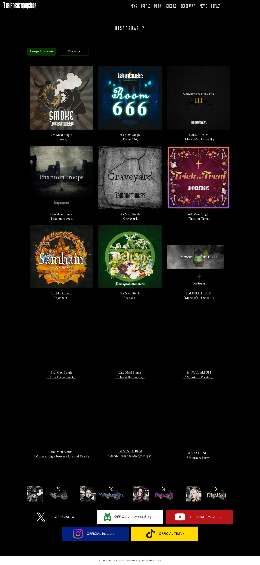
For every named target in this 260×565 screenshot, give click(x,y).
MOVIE (203, 6)
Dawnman (74, 51)
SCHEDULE (170, 6)
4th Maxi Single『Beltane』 (130, 296)
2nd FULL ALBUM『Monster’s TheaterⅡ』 (199, 296)
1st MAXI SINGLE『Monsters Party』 (198, 455)
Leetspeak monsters (41, 51)
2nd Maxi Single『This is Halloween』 (130, 375)
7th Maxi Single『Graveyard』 (130, 216)
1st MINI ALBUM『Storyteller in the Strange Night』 (130, 454)
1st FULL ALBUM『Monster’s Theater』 (198, 375)
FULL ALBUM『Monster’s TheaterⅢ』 (199, 137)
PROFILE (145, 6)
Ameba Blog (233, 6)
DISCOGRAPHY (188, 6)
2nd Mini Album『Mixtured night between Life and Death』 (61, 454)
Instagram (245, 6)
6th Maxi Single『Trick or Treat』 (198, 216)
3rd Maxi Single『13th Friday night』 (61, 375)
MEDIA (157, 6)
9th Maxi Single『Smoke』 (61, 137)
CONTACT (215, 6)
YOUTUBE (239, 6)
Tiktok (252, 6)
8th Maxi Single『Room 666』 (130, 137)
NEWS (134, 6)
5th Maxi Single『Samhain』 (61, 296)
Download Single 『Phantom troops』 (61, 216)
